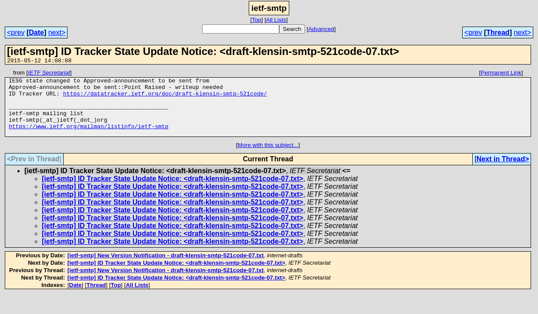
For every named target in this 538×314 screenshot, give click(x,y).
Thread (497, 32)
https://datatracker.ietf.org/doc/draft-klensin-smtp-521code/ (165, 98)
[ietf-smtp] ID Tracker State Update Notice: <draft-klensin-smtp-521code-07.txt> (172, 191)
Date (36, 32)
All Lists (276, 20)
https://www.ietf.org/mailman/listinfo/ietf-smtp (89, 138)
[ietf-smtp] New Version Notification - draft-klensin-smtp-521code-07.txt (166, 268)
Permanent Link (500, 74)
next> (57, 32)
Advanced (321, 29)
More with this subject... (268, 158)
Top (256, 20)
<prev (15, 32)
